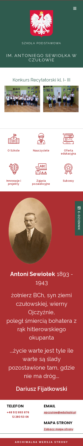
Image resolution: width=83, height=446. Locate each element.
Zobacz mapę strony (58, 429)
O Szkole (14, 150)
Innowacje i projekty (13, 182)
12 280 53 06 (20, 417)
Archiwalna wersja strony (41, 442)
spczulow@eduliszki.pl (60, 412)
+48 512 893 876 (18, 412)
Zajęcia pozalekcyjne (41, 182)
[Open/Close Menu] (75, 8)
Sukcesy (68, 180)
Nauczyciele (41, 150)
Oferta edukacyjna (68, 152)
